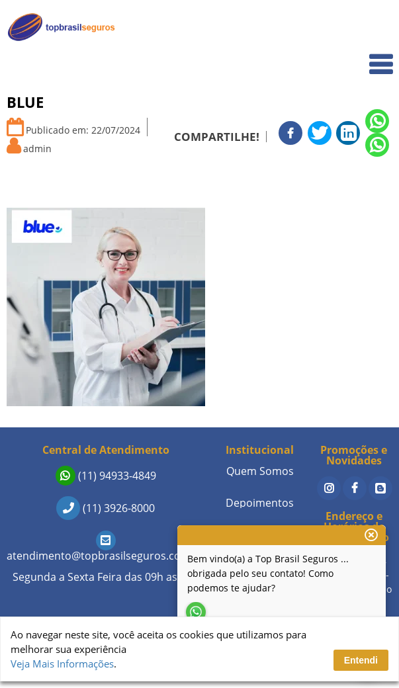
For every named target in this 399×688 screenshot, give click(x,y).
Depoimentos (260, 502)
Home (370, 27)
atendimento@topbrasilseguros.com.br (105, 548)
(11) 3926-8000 (105, 508)
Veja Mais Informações (62, 663)
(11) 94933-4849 (106, 475)
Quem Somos (354, 56)
